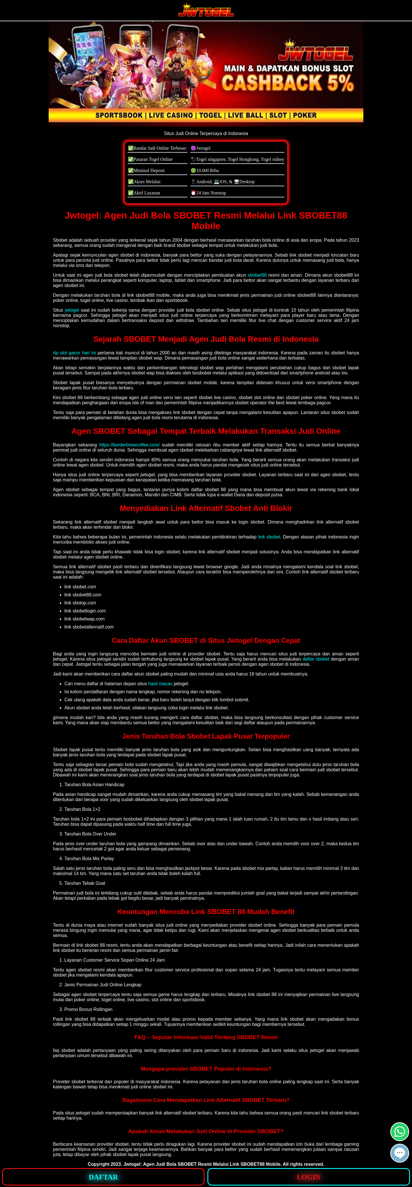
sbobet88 (257, 275)
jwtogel (72, 310)
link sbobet (269, 536)
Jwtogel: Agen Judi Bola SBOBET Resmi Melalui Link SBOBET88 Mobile (201, 1164)
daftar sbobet (315, 659)
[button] (399, 1153)
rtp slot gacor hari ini (74, 352)
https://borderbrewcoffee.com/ (129, 444)
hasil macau (160, 683)
